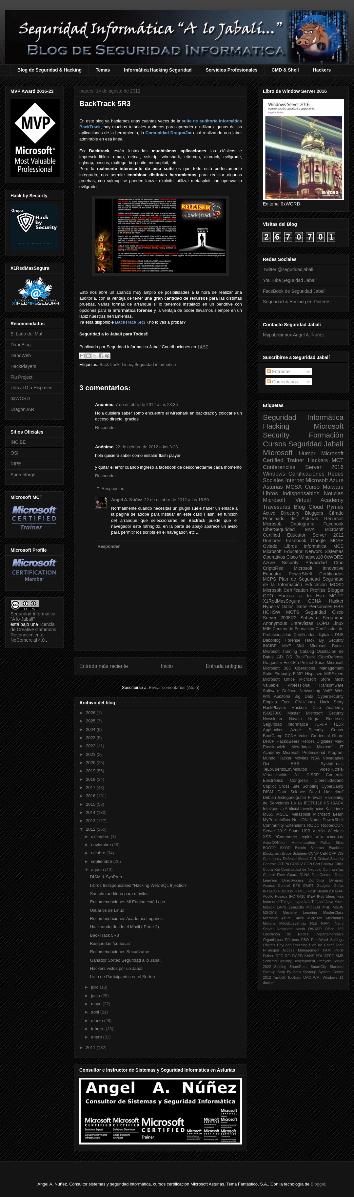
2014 (91, 812)
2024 (91, 729)
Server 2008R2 (280, 617)
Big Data (303, 696)
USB (306, 831)
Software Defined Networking (291, 691)
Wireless (336, 831)
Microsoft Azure (324, 480)
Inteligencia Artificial (281, 808)
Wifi (266, 696)
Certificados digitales (312, 634)
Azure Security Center (317, 730)
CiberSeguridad (279, 529)
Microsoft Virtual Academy (303, 500)
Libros (290, 546)
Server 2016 (324, 467)
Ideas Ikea (335, 896)
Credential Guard (327, 736)
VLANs (319, 831)
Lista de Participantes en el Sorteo (122, 976)
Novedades (333, 758)
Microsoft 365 (277, 668)
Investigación (312, 808)
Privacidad (316, 562)
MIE (267, 628)
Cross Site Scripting (299, 786)
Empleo (270, 702)
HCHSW (271, 612)
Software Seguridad (322, 617)
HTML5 (301, 891)
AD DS (284, 657)
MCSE (337, 540)
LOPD (323, 623)
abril (95, 1012)
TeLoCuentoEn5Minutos (285, 769)
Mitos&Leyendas (292, 923)
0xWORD (20, 398)
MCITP (336, 595)
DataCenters (322, 875)
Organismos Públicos (281, 940)
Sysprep (309, 972)
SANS (309, 956)
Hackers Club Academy (318, 707)
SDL (319, 956)
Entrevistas (301, 623)
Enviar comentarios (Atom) (174, 687)
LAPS (281, 907)
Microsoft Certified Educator (303, 532)
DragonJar (272, 662)
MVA (310, 529)
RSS (295, 763)
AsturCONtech (274, 842)
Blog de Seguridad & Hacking (49, 70)
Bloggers (314, 513)
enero (97, 1037)
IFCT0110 (313, 803)
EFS (296, 885)
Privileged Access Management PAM (297, 950)
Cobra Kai (271, 869)
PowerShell (300, 573)
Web (339, 691)
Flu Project (21, 377)
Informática (315, 546)
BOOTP (269, 848)
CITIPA (283, 864)
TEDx (338, 724)
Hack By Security (324, 640)
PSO (305, 940)
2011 (91, 1047)
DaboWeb (20, 355)
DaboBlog (20, 344)
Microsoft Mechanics (325, 918)
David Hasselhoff (326, 792)
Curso (312, 487)
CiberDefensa (331, 657)
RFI (288, 956)
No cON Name (306, 820)
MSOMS (270, 912)
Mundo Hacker (277, 758)
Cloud (316, 507)
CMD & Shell (285, 70)
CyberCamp (333, 786)
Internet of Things (277, 902)
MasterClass (333, 912)
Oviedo (270, 546)
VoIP (327, 691)
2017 (91, 787)
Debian (269, 797)
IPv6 (320, 896)
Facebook (334, 523)
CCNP (313, 853)
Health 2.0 (325, 891)
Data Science (291, 792)
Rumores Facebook (284, 540)
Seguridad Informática (303, 417)
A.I (296, 775)
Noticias (334, 493)
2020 (91, 762)
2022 (91, 745)
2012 (91, 829)
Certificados (331, 573)
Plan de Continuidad (326, 945)
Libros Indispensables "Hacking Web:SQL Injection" (138, 885)
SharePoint (298, 967)
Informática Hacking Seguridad (157, 70)
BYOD (285, 848)
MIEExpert (334, 674)
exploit (306, 837)
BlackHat (336, 848)
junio (96, 995)
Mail (300, 646)
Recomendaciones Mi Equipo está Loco (127, 901)
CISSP (312, 775)
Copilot (269, 786)
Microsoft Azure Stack (283, 918)
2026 (91, 712)
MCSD (337, 584)
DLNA (304, 875)
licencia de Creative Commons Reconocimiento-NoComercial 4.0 (33, 632)
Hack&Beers (288, 741)
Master (293, 713)
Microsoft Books (327, 646)
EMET (308, 885)
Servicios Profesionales (232, 70)
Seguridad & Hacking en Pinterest (297, 301)
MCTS (292, 612)
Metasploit (300, 814)
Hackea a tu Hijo (301, 595)
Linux (127, 364)
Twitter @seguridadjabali (288, 269)
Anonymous (275, 623)
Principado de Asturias (290, 518)
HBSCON (286, 891)
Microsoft (278, 453)
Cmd (339, 562)
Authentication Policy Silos (318, 842)
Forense (292, 640)
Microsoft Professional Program (313, 752)
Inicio (167, 666)
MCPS (269, 579)
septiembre (102, 861)
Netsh (300, 929)
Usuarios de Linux (107, 910)
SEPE (329, 956)
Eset (288, 662)
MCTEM (313, 907)
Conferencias (279, 467)
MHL (326, 907)
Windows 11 (333, 977)
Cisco (292, 557)
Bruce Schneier (294, 853)
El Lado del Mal (26, 333)
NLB (313, 923)
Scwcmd (270, 961)
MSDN (338, 907)
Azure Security (280, 562)
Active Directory (281, 513)
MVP (286, 646)
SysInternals (332, 763)
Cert (316, 864)
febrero (98, 1028)
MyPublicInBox (276, 820)
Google (318, 540)
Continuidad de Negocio (301, 869)
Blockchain (272, 853)
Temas (103, 70)
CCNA (314, 601)
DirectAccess (293, 880)
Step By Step (289, 972)
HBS (339, 606)
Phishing (300, 945)
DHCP (269, 741)
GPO (268, 595)
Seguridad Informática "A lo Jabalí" (32, 616)
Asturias (273, 487)
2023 (91, 737)
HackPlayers (23, 366)
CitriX (339, 864)
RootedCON (332, 825)
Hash (312, 891)
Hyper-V (271, 606)
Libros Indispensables (291, 493)
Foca (286, 702)
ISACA (337, 803)
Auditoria (282, 696)
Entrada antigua (224, 666)
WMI (317, 977)
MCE (338, 546)
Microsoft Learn (328, 814)
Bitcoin (300, 848)
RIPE (15, 463)
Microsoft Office (279, 679)
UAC (307, 977)
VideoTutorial (331, 769)
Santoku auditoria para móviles (119, 893)
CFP (332, 853)
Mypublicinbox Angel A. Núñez (293, 334)
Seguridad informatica (155, 364)
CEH (324, 853)
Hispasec (313, 674)
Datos (288, 606)
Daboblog (272, 640)
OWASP (315, 929)
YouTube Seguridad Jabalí (290, 280)
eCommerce (286, 837)
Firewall (315, 797)
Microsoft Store (314, 679)
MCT (338, 460)
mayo (97, 1003)
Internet (294, 480)
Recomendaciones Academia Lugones (126, 918)
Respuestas (113, 488)
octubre (99, 852)
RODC (313, 825)
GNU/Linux (305, 702)
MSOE (282, 814)
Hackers (322, 70)
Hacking (276, 426)
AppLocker (273, 730)
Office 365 (334, 929)
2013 (91, 820)
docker (268, 983)
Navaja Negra (304, 718)
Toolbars (294, 977)
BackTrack (109, 364)
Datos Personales (313, 606)
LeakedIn (296, 907)
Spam (294, 831)
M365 (268, 814)
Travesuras (276, 507)
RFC (279, 956)
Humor (307, 453)
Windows (274, 474)
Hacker (336, 601)
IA (300, 803)
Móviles (301, 758)
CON (308, 864)
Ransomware (331, 685)
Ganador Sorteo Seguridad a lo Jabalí (125, 960)
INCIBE (18, 442)
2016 (91, 795)
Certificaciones (306, 474)
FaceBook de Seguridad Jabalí (294, 291)
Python (268, 956)
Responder (105, 427)
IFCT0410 (297, 896)
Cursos (274, 444)
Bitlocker (317, 848)
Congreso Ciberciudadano (317, 780)
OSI (14, 453)
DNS (339, 634)
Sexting (280, 967)
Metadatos (301, 747)
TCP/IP (320, 724)
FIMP (298, 674)
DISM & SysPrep (106, 876)
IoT (311, 902)
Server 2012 (328, 535)
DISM (268, 792)
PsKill (339, 950)
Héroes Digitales (316, 741)
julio (95, 987)
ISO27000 (272, 713)
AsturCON (335, 837)
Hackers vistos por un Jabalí (116, 968)
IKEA (311, 896)
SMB (340, 956)
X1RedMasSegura (281, 601)
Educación (315, 584)
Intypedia (299, 902)
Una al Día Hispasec (31, 387)
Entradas (278, 371)
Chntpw (327, 864)
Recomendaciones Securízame (119, 951)
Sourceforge (22, 474)
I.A (293, 803)
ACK (320, 837)
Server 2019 (274, 831)
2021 (91, 754)
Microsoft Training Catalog (288, 651)
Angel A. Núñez (126, 499)
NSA (315, 758)
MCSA (294, 487)
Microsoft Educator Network (292, 551)
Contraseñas (333, 869)
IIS (326, 803)
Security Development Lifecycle (305, 961)
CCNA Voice (297, 736)
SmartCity (318, 967)
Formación (326, 435)
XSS (267, 837)
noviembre (101, 844)
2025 (91, 720)
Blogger (336, 590)
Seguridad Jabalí (316, 444)
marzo (97, 1020)
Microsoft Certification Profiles (294, 590)
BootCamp (273, 736)
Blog (299, 507)
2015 (91, 804)
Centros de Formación (293, 629)
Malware (333, 487)
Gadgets (323, 885)
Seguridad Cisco (324, 612)
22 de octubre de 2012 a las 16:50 (176, 499)
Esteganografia (292, 797)
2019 (91, 770)
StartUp (269, 972)
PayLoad (284, 945)
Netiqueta (284, 929)
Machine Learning (300, 912)
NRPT (326, 923)
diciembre (101, 836)
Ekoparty (282, 674)
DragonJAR (22, 409)
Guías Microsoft (329, 662)
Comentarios (282, 381)
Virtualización (275, 775)
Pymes (335, 507)
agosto (98, 869)
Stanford (337, 967)
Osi (266, 763)
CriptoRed (273, 568)
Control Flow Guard (280, 875)
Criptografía (302, 523)
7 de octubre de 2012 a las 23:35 (146, 404)
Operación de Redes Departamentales (303, 934)
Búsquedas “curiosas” (110, 943)
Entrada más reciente (103, 666)
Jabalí (319, 902)
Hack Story (332, 702)
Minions (269, 923)
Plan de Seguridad (299, 579)
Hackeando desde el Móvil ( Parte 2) (124, 926)
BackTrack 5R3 (104, 935)
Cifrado (336, 513)
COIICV (296, 864)
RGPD (297, 956)
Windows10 (311, 557)
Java (329, 902)
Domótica (316, 880)
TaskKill (279, 977)
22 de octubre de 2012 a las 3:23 (146, 446)
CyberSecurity (331, 696)
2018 (91, 779)
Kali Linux (334, 808)
